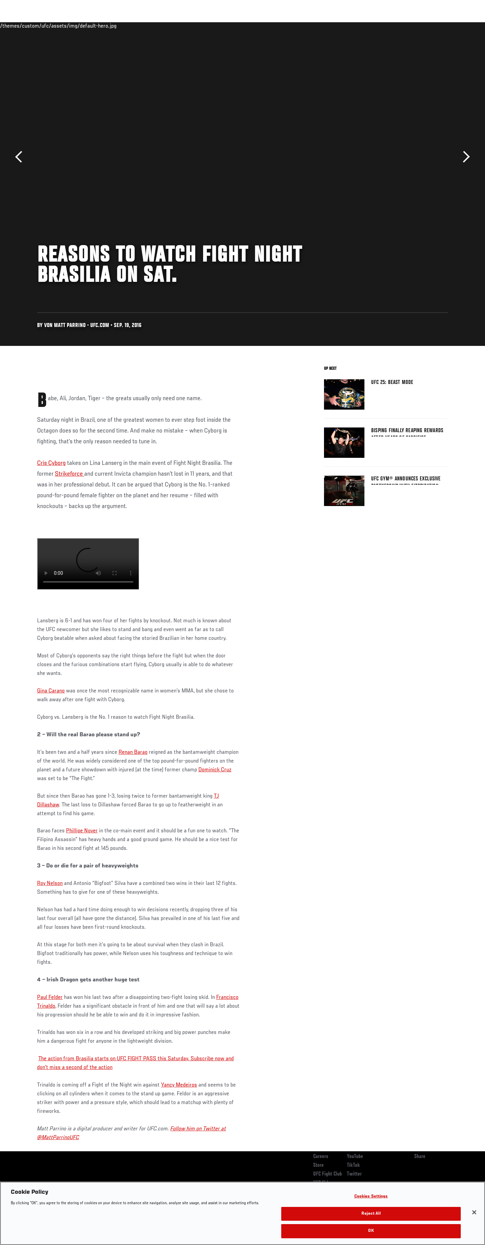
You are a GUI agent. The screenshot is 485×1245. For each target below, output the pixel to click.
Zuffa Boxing (403, 25)
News (114, 25)
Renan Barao (133, 752)
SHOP (433, 25)
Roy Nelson (50, 884)
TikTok (353, 1165)
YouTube (355, 1157)
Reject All (370, 1214)
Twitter (354, 1174)
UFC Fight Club (327, 1174)
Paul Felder (50, 998)
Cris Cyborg (51, 463)
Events (29, 25)
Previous (21, 157)
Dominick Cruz (214, 770)
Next (464, 157)
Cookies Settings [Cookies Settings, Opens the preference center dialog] (371, 1196)
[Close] (474, 1212)
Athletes (88, 25)
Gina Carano (51, 691)
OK (371, 1231)
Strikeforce (69, 474)
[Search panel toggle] (451, 25)
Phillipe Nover (82, 831)
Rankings (58, 25)
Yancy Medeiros (179, 1085)
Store (318, 1165)
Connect (344, 25)
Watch (371, 25)
